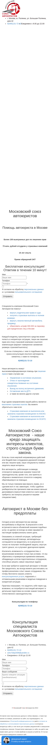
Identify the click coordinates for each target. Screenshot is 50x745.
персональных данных (34, 289)
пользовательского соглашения (28, 292)
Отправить (7, 296)
